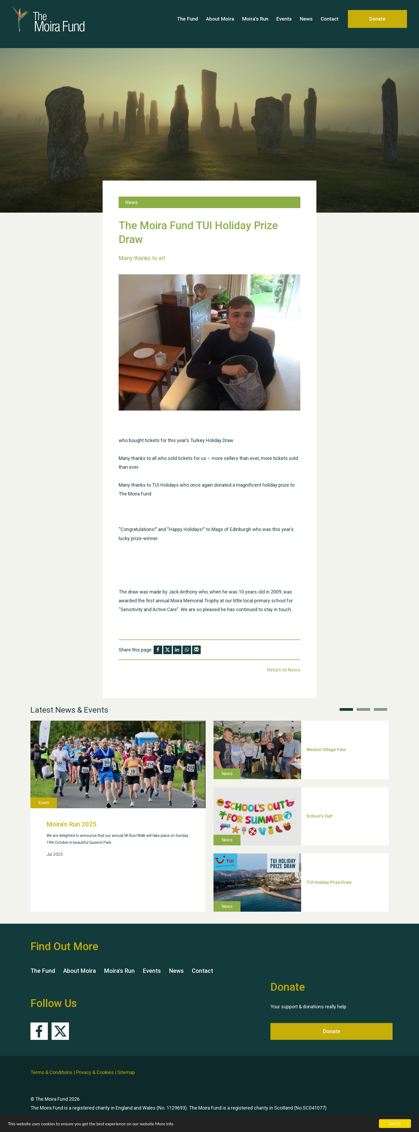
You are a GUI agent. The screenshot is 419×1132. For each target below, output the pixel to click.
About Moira (220, 24)
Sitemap (126, 1072)
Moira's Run (255, 24)
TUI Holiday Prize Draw (329, 882)
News (306, 24)
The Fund (187, 24)
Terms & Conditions (51, 1072)
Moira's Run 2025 (71, 824)
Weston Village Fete (326, 749)
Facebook (39, 1031)
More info (164, 1124)
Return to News (283, 670)
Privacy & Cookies (95, 1072)
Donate (377, 24)
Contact (330, 24)
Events (284, 24)
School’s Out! (319, 815)
